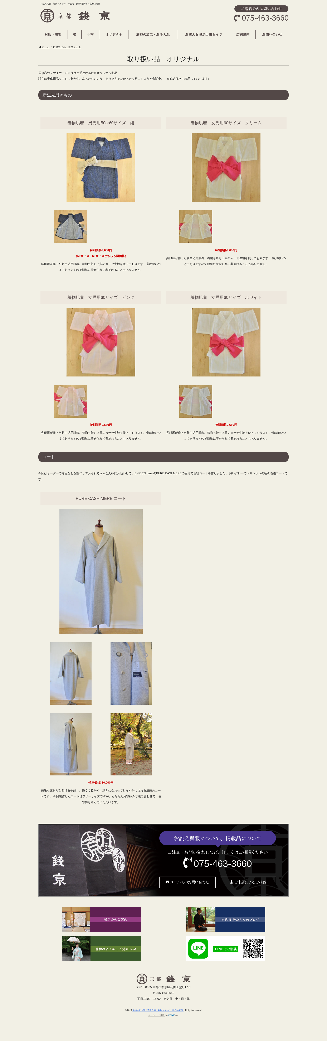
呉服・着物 (53, 34)
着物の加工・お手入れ (153, 34)
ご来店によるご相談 (248, 882)
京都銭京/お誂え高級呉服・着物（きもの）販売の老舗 (158, 1010)
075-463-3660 (223, 863)
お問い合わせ (272, 34)
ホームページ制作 (156, 1015)
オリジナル (114, 34)
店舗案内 (242, 34)
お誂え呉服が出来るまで (203, 34)
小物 (90, 34)
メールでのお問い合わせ (187, 882)
